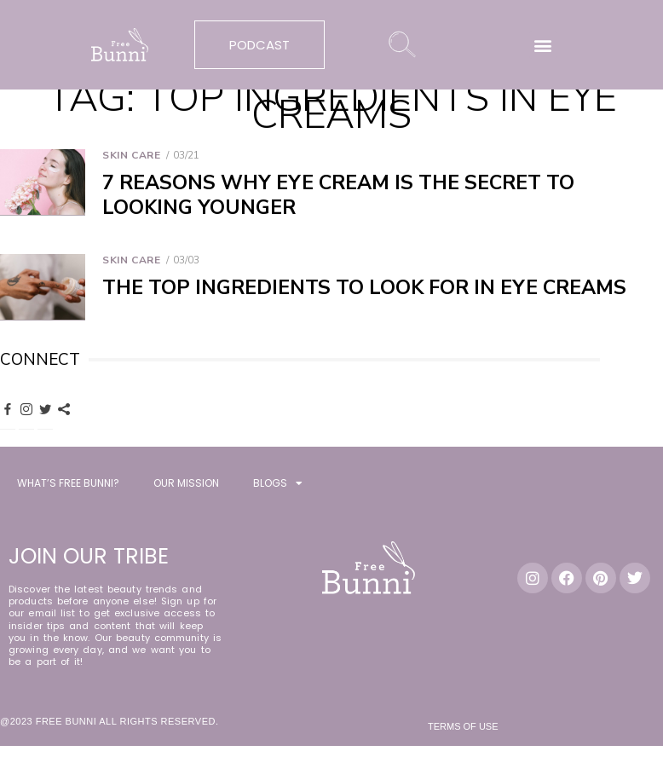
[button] (543, 45)
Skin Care (131, 155)
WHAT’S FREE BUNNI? (68, 485)
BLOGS (278, 486)
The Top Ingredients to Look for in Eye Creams (364, 287)
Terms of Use (463, 729)
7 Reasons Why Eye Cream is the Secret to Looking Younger (338, 195)
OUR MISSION (186, 485)
